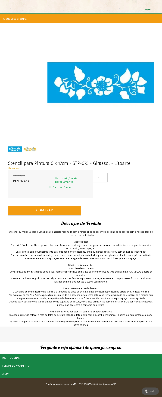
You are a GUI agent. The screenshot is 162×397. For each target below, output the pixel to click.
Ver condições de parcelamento (66, 180)
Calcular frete (61, 187)
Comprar (44, 210)
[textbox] (82, 18)
